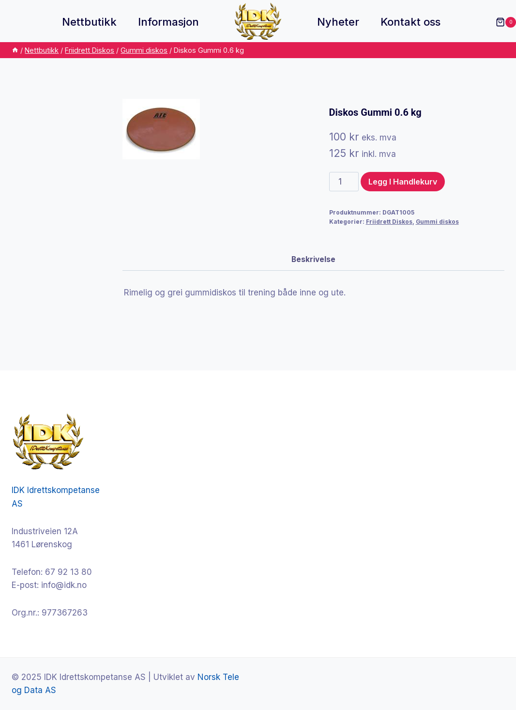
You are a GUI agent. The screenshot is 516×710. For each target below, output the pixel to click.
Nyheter (338, 21)
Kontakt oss (410, 21)
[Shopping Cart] (501, 22)
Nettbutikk (89, 21)
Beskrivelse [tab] (313, 259)
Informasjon (168, 21)
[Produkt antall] (344, 181)
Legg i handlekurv (402, 181)
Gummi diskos (437, 221)
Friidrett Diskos (389, 221)
